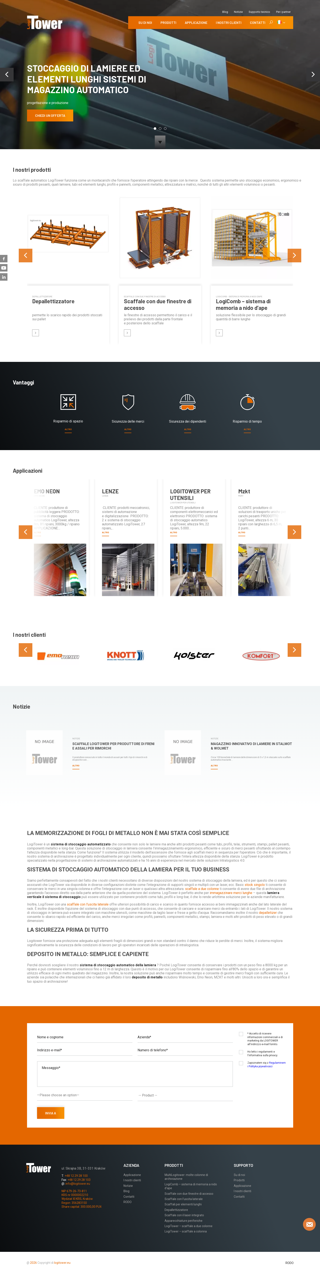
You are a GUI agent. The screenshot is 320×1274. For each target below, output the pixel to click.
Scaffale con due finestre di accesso (189, 1193)
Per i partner (283, 11)
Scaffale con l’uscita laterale (184, 1199)
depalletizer (268, 913)
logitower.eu (61, 1262)
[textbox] (186, 1095)
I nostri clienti (228, 22)
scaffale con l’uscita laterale (88, 904)
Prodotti (168, 22)
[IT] (281, 22)
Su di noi (145, 22)
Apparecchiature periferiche (183, 1220)
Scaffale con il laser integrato (184, 1215)
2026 (33, 1262)
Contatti (257, 22)
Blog (225, 11)
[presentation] (7, 74)
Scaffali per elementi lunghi (183, 1204)
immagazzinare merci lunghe (231, 893)
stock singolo (255, 885)
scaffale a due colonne (202, 889)
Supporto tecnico (259, 11)
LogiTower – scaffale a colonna (186, 1231)
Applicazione (196, 22)
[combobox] (185, 1095)
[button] (155, 128)
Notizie (238, 11)
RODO (127, 1202)
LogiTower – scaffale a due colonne (188, 1226)
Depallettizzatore (176, 1210)
